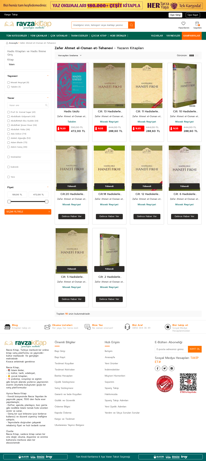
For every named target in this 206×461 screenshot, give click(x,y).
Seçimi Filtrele (27, 212)
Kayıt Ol (194, 349)
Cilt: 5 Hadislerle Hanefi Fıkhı (72, 277)
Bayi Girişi (60, 351)
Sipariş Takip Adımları (116, 400)
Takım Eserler (79, 35)
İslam (12, 64)
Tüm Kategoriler (16, 35)
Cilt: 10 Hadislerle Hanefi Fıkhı (184, 111)
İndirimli (12, 166)
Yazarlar (157, 35)
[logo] (28, 25)
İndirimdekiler (112, 369)
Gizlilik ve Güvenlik (65, 400)
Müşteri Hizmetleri (115, 376)
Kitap (10, 59)
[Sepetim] (197, 25)
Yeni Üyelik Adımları (115, 406)
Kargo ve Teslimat (65, 419)
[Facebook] (158, 369)
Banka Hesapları (64, 376)
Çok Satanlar (58, 35)
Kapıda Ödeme (63, 413)
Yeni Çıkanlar (38, 35)
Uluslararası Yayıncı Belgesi (69, 425)
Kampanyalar (191, 35)
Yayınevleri (173, 35)
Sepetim (109, 382)
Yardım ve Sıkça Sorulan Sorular (122, 413)
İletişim (108, 351)
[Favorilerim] (183, 25)
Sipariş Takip (112, 388)
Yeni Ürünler (111, 363)
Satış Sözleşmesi (64, 388)
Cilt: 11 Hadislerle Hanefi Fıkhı (147, 111)
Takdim (71, 121)
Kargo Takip (11, 14)
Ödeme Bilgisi (62, 406)
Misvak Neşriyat (109, 121)
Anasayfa (12, 43)
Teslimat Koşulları (64, 363)
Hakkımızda (111, 394)
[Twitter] (166, 369)
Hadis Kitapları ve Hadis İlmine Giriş (26, 52)
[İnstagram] (175, 369)
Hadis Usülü (71, 111)
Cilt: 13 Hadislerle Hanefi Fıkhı (109, 111)
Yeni (11, 176)
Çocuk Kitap (99, 35)
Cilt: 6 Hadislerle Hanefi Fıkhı (184, 194)
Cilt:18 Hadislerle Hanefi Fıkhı (109, 194)
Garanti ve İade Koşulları (68, 394)
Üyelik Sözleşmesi (65, 382)
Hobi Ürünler (118, 35)
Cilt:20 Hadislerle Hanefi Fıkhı (71, 194)
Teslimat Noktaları (65, 369)
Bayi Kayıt (60, 357)
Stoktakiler (14, 156)
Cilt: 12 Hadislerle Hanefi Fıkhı (146, 194)
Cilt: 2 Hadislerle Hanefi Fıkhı (109, 277)
